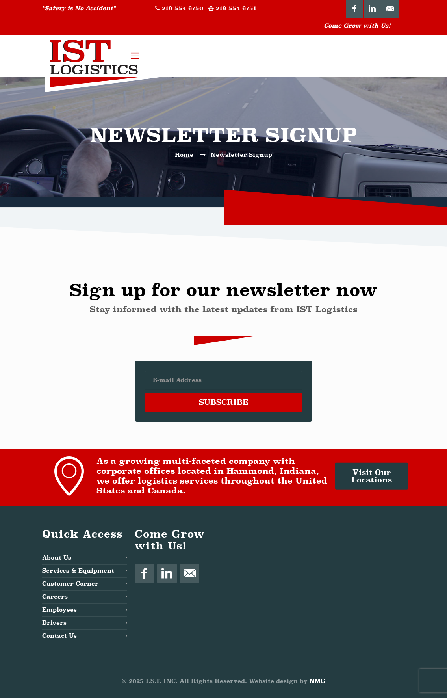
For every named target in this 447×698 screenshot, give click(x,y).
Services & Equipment (78, 571)
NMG (317, 681)
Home (184, 155)
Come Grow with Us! (357, 25)
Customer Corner (70, 584)
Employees (59, 610)
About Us (56, 558)
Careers (55, 597)
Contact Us (59, 636)
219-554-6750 (182, 8)
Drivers (54, 623)
